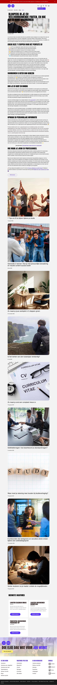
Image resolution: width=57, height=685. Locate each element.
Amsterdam (19, 663)
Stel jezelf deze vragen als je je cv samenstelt (31, 145)
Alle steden (19, 673)
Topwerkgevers (4, 669)
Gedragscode (51, 681)
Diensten (34, 667)
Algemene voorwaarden (5, 681)
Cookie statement (23, 681)
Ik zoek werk (10, 10)
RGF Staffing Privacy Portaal (43, 681)
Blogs (20, 10)
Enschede (19, 671)
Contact (34, 673)
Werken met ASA (36, 665)
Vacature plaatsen (36, 663)
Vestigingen (35, 671)
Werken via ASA (4, 671)
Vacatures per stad (5, 667)
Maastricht (19, 665)
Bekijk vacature (15, 614)
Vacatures (3, 663)
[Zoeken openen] (43, 6)
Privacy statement (35, 681)
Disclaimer (28, 681)
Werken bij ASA (4, 675)
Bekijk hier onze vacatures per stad (41, 169)
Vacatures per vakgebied (6, 665)
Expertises (34, 669)
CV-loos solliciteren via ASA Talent (35, 168)
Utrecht (18, 667)
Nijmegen (19, 669)
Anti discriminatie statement (14, 681)
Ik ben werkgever (37, 660)
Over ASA (16, 10)
